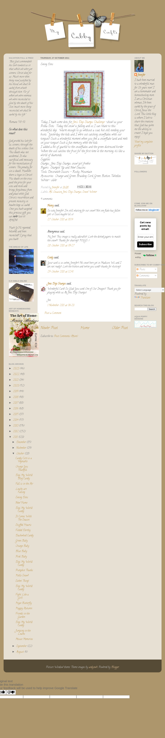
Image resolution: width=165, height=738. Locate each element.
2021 (16, 380)
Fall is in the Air (24, 484)
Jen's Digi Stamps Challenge (89, 122)
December (21, 442)
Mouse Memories (24, 639)
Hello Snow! (22, 576)
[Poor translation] (11, 692)
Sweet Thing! (22, 581)
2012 (16, 432)
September (21, 646)
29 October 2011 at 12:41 (60, 272)
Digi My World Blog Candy (23, 477)
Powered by (145, 255)
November (21, 448)
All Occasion (55, 192)
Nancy (50, 206)
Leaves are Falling (20, 491)
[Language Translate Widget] (149, 290)
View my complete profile (143, 144)
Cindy (50, 258)
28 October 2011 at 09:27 (60, 246)
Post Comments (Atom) (66, 336)
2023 (16, 369)
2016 (16, 409)
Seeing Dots (21, 497)
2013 (16, 426)
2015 (16, 414)
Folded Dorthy (23, 530)
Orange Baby (22, 546)
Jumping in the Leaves (23, 632)
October (20, 454)
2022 (16, 374)
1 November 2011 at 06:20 (60, 305)
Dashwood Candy (24, 536)
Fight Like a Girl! (22, 596)
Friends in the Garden (22, 615)
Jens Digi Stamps (56, 284)
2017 (16, 403)
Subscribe (145, 244)
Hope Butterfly (23, 603)
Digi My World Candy (23, 510)
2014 (16, 420)
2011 (16, 437)
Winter (93, 192)
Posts (141, 270)
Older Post (120, 328)
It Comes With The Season (23, 518)
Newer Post (49, 328)
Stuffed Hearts (23, 525)
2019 (16, 391)
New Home (21, 503)
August (20, 652)
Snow (85, 192)
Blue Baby (21, 551)
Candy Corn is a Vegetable (23, 460)
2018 (16, 397)
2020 (16, 386)
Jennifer (141, 75)
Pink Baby (21, 557)
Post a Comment (52, 313)
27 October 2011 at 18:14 (60, 220)
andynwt (93, 667)
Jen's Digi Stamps (72, 192)
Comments (143, 276)
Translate (142, 298)
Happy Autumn (23, 608)
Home (84, 328)
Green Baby (21, 541)
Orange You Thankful (21, 468)
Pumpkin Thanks (24, 570)
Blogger (115, 667)
